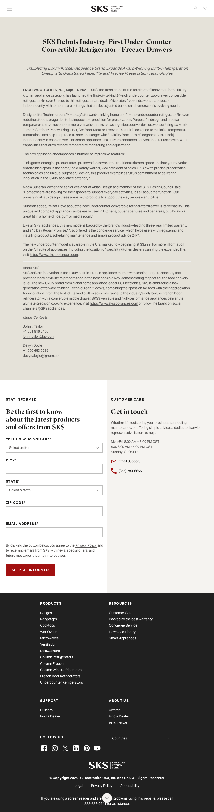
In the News (118, 723)
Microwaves (49, 638)
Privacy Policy (86, 545)
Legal (79, 785)
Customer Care (120, 613)
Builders (46, 710)
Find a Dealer (50, 716)
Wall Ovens (48, 632)
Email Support (129, 461)
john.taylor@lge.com (38, 336)
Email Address (21, 524)
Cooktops (47, 625)
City (10, 460)
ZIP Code (15, 503)
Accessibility (129, 785)
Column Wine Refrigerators (61, 670)
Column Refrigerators (56, 657)
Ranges (46, 613)
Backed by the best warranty (131, 619)
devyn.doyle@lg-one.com (42, 355)
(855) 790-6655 (130, 471)
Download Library (122, 632)
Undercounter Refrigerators (61, 682)
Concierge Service (123, 625)
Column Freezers (53, 663)
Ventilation (48, 644)
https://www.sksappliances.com (54, 254)
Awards (114, 710)
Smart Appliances (122, 638)
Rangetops (48, 619)
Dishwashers (50, 651)
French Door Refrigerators (60, 676)
